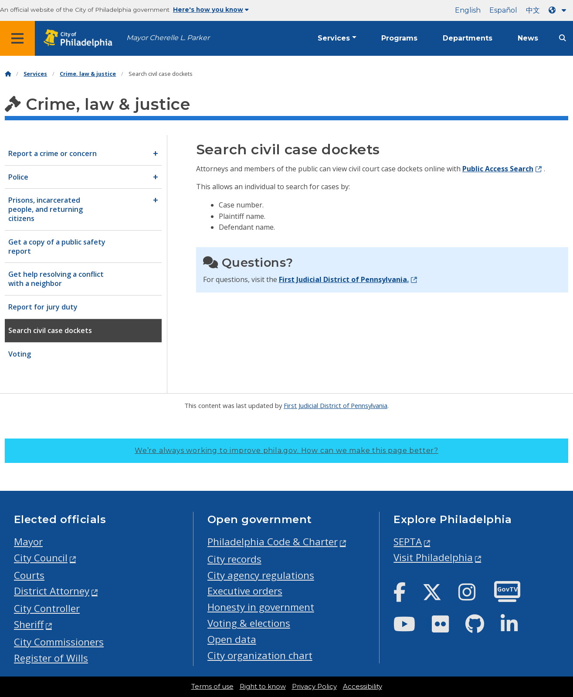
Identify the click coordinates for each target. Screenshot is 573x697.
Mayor (28, 541)
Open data (231, 639)
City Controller (47, 608)
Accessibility (362, 686)
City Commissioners (59, 642)
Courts (29, 575)
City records (234, 559)
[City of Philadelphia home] (81, 38)
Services (334, 38)
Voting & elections (248, 623)
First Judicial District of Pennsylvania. (344, 279)
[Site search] (562, 38)
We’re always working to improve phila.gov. (286, 450)
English (468, 10)
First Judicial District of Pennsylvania (335, 405)
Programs (399, 38)
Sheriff (29, 624)
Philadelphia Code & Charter (272, 541)
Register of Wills (51, 658)
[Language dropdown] (559, 10)
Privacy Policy (314, 686)
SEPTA (407, 541)
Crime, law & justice (88, 74)
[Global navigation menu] (17, 38)
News (528, 38)
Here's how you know (211, 9)
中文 (533, 10)
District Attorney (51, 591)
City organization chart (259, 655)
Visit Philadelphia (433, 557)
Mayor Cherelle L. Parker (168, 38)
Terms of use (212, 686)
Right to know (263, 686)
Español (503, 10)
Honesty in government (260, 607)
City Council (41, 557)
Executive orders (244, 591)
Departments (467, 38)
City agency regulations (260, 575)
